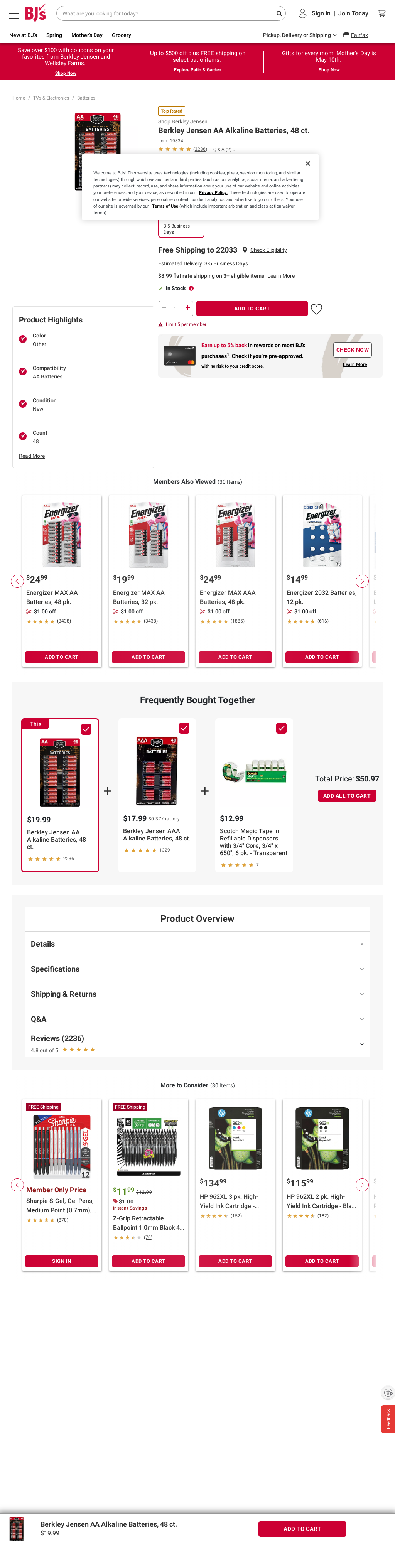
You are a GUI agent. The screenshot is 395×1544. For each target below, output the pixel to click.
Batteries (86, 98)
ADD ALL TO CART (347, 796)
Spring (54, 35)
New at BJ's (23, 35)
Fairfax (359, 35)
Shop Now (65, 73)
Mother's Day (87, 35)
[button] (268, 250)
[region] (200, 186)
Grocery (121, 35)
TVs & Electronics (51, 98)
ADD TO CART (252, 308)
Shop (183, 121)
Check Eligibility (268, 250)
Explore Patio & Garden (197, 70)
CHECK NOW (352, 350)
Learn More (281, 276)
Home (18, 98)
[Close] (307, 163)
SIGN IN (61, 1261)
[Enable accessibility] (388, 1392)
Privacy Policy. (213, 192)
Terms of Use (165, 206)
